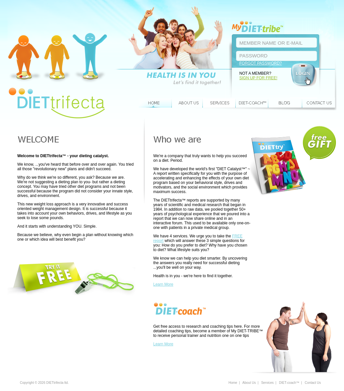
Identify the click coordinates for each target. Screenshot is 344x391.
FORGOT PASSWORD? (260, 63)
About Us (187, 103)
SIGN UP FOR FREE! (258, 78)
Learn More (163, 284)
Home (155, 103)
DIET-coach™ (252, 103)
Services (219, 103)
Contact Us (319, 103)
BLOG (285, 103)
